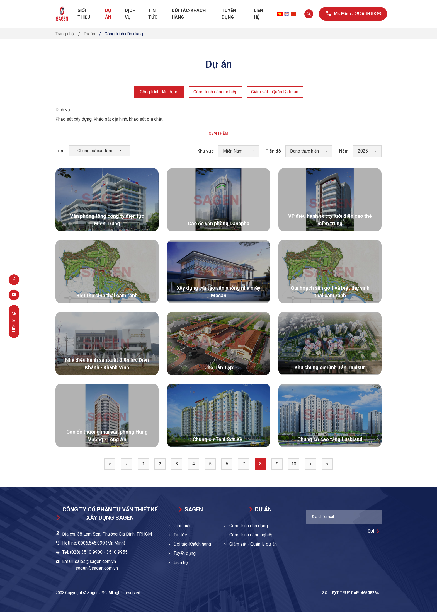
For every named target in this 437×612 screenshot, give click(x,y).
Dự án (108, 14)
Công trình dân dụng (159, 92)
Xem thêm (218, 133)
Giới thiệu (83, 14)
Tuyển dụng (229, 14)
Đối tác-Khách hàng (189, 14)
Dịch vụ (130, 14)
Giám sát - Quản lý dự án (274, 92)
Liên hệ (258, 14)
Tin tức (152, 14)
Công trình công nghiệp (215, 92)
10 (293, 463)
